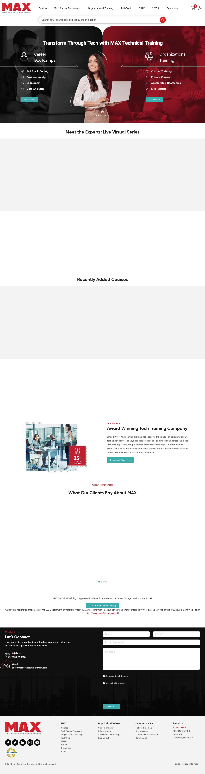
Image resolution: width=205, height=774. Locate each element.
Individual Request (114, 683)
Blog (63, 751)
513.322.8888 (19, 657)
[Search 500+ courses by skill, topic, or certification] (100, 19)
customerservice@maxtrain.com (29, 667)
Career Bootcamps (144, 723)
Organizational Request (117, 676)
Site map (193, 764)
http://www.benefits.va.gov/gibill (102, 613)
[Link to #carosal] (102, 112)
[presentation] (124, 695)
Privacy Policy (181, 764)
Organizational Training (109, 723)
